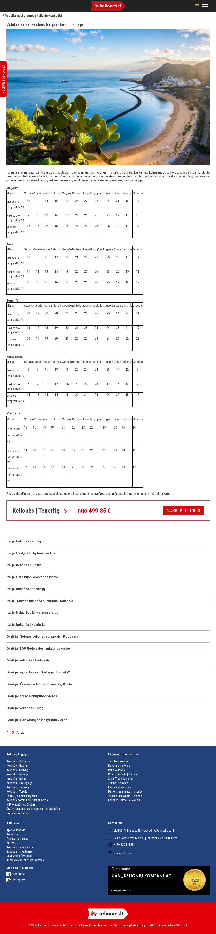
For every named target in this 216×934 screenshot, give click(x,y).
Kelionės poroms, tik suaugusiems (27, 800)
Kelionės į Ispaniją (17, 774)
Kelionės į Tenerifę (17, 787)
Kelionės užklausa (3, 79)
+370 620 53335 (124, 844)
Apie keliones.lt (15, 830)
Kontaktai (12, 834)
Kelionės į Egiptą (16, 765)
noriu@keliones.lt (123, 853)
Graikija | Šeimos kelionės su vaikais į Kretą (39, 684)
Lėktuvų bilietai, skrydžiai (21, 796)
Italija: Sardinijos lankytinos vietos (32, 577)
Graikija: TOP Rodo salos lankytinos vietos (38, 648)
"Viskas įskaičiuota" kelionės (125, 796)
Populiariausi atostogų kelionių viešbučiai (32, 16)
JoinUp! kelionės (118, 783)
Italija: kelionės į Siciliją (23, 565)
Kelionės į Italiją (16, 779)
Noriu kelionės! (183, 510)
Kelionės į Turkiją (16, 791)
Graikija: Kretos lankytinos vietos (31, 696)
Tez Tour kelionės (119, 761)
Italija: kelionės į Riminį (23, 541)
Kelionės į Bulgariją (18, 761)
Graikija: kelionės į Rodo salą (28, 660)
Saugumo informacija (19, 856)
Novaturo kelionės (119, 765)
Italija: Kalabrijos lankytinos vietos (32, 613)
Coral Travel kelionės (120, 779)
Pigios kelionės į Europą (122, 774)
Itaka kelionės (116, 770)
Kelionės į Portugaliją (19, 783)
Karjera (10, 843)
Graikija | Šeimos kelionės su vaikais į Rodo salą (42, 636)
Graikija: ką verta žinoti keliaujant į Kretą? (38, 672)
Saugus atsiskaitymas (19, 851)
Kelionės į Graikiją (17, 770)
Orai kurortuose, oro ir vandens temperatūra (33, 809)
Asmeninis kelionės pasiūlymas (25, 860)
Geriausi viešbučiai (17, 813)
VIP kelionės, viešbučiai (20, 804)
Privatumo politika (17, 838)
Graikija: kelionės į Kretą (24, 708)
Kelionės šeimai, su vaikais (124, 800)
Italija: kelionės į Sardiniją (25, 589)
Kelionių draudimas (119, 787)
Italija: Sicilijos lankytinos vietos (30, 553)
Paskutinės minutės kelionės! (125, 791)
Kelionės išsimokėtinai (19, 847)
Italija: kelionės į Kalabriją (25, 625)
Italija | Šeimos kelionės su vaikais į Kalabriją (39, 601)
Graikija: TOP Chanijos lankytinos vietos (36, 720)
